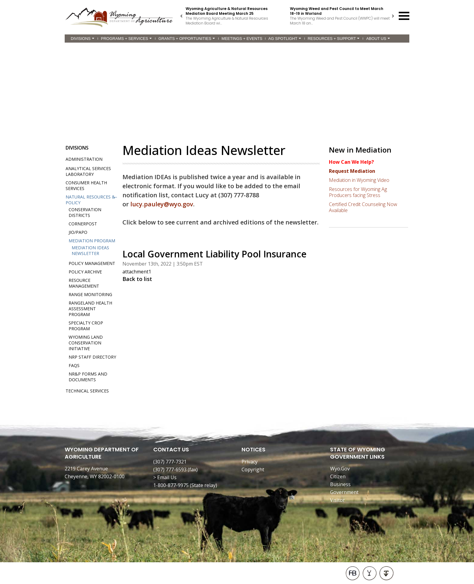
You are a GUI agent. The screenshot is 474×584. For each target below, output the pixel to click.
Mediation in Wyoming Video (359, 180)
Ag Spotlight (284, 38)
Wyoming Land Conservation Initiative (86, 342)
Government (344, 492)
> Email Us (165, 477)
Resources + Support (334, 38)
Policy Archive (85, 272)
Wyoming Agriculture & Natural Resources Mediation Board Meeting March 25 (227, 11)
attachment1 (136, 271)
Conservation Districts (85, 212)
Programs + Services (126, 38)
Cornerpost (83, 224)
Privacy (250, 461)
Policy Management (92, 263)
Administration (84, 159)
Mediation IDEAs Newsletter (90, 250)
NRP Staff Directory (92, 357)
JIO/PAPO (78, 232)
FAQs (74, 365)
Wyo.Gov (340, 468)
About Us (378, 38)
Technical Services (87, 391)
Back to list (137, 278)
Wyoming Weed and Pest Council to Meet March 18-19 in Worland (336, 11)
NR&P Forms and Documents (88, 376)
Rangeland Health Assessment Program (90, 308)
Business (340, 484)
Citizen (338, 476)
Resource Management (84, 283)
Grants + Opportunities (186, 38)
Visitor (337, 500)
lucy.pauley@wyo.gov (161, 204)
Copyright (253, 469)
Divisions (82, 38)
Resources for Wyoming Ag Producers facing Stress (358, 192)
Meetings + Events (242, 38)
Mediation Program (92, 241)
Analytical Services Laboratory (88, 171)
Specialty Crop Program (86, 325)
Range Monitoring (90, 294)
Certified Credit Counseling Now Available (363, 207)
